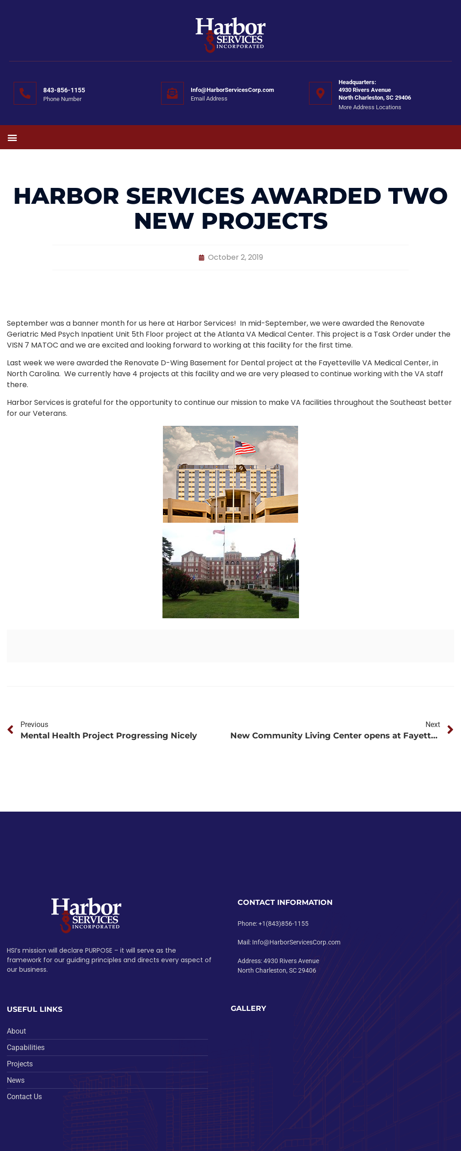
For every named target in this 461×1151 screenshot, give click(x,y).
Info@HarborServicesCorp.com (232, 89)
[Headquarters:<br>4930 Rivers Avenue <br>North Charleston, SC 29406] (320, 93)
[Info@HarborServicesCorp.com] (172, 93)
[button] (12, 137)
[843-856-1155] (25, 93)
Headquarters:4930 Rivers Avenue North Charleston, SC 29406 (375, 90)
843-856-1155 (64, 90)
